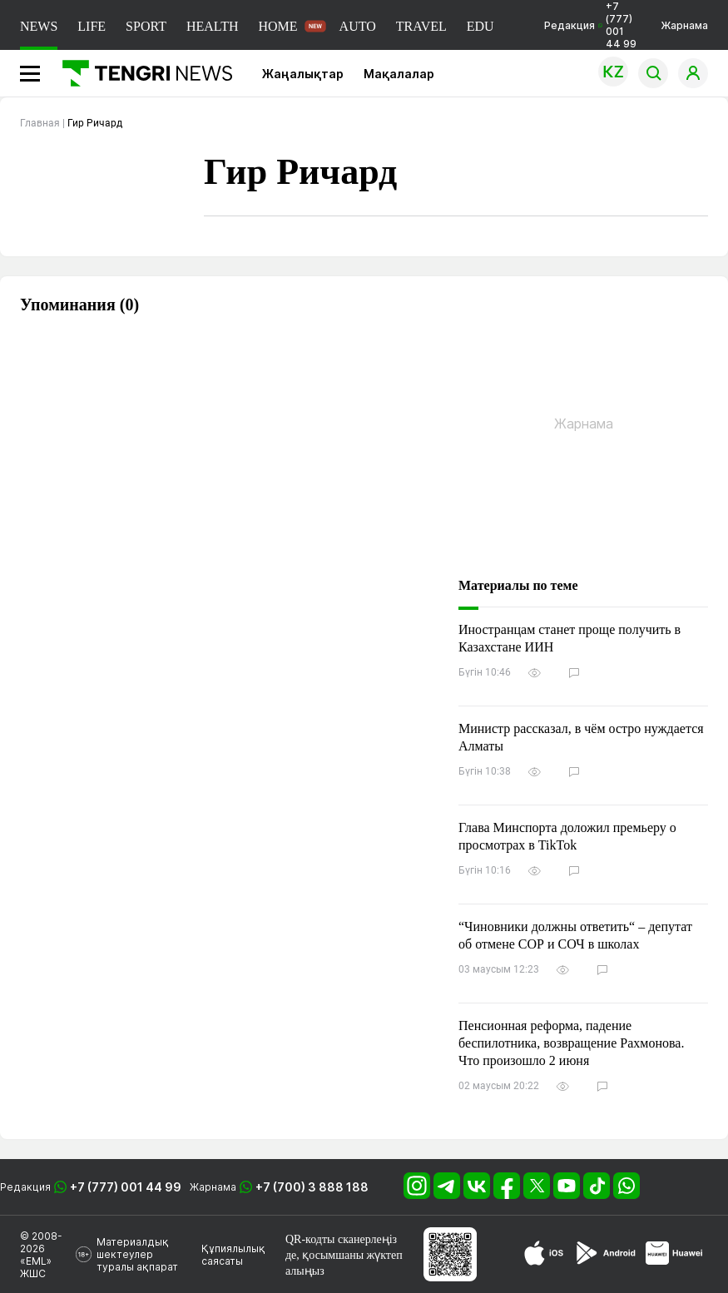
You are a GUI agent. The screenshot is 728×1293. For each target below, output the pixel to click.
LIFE (91, 26)
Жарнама (684, 25)
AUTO (357, 26)
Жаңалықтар (303, 74)
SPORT (146, 26)
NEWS (38, 26)
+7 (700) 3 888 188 (312, 1187)
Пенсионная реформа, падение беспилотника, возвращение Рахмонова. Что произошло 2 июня (571, 1043)
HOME (277, 26)
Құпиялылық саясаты (233, 1254)
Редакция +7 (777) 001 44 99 (590, 25)
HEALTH (212, 26)
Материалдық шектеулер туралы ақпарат (137, 1254)
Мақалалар (399, 74)
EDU (480, 26)
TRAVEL (421, 26)
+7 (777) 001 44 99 (125, 1187)
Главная (40, 123)
